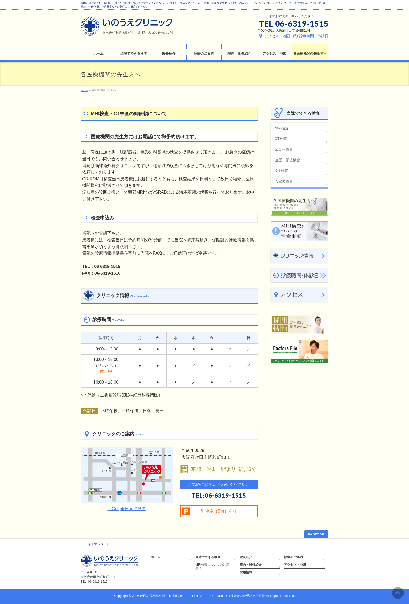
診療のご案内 (293, 557)
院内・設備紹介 (251, 564)
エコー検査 (284, 149)
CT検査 (281, 139)
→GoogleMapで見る (126, 509)
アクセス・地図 (295, 564)
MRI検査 (282, 128)
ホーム (155, 557)
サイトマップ (94, 544)
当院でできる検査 (207, 557)
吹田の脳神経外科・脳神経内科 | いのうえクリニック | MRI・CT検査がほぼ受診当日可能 (202, 596)
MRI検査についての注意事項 (212, 566)
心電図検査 (284, 181)
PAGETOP (316, 534)
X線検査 (281, 171)
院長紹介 (246, 557)
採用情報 (246, 572)
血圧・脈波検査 (287, 160)
